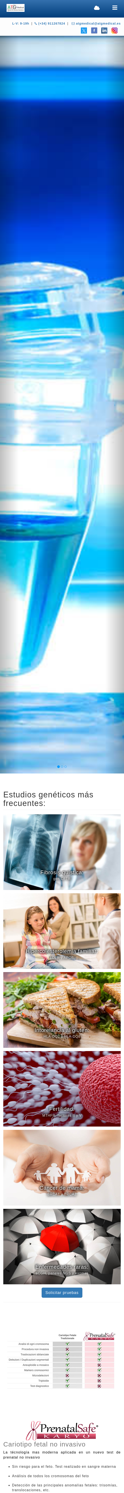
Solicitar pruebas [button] (62, 1292)
